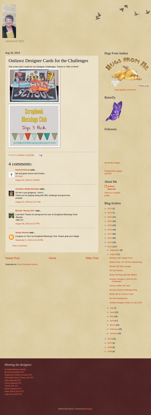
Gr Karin (19, 176)
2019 (110, 225)
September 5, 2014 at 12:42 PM (29, 240)
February (114, 329)
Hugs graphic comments (125, 90)
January (113, 333)
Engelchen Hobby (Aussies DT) (18, 375)
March (113, 325)
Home (52, 258)
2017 (110, 234)
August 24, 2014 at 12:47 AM (27, 202)
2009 (110, 347)
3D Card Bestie (116, 270)
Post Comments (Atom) (27, 264)
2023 (110, 208)
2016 (110, 238)
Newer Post (12, 258)
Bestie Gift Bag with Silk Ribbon (123, 275)
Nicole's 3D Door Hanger (120, 266)
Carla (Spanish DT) (13, 383)
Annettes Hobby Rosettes (27, 189)
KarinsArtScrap (22, 170)
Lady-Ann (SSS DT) (13, 394)
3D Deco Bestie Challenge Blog (123, 290)
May (112, 316)
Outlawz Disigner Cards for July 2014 (125, 302)
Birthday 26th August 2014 (120, 258)
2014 (110, 246)
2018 (110, 229)
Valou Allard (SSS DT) (14, 391)
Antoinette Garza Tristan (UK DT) (19, 377)
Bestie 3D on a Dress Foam (121, 294)
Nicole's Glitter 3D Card (119, 285)
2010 (110, 343)
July (112, 308)
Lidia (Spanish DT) (13, 380)
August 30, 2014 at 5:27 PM (27, 223)
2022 (110, 212)
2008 (110, 351)
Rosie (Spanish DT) (13, 388)
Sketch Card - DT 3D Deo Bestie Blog (125, 262)
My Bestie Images (112, 163)
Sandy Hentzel (22, 232)
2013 (110, 339)
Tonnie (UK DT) (11, 386)
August (113, 254)
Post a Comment (19, 246)
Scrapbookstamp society (15, 369)
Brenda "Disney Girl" (25, 210)
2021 (110, 217)
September (115, 250)
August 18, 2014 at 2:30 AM (27, 180)
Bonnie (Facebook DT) (14, 372)
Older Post (91, 258)
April (112, 321)
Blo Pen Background (118, 298)
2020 (110, 221)
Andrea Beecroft (111, 187)
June (112, 312)
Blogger (89, 409)
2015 (110, 242)
